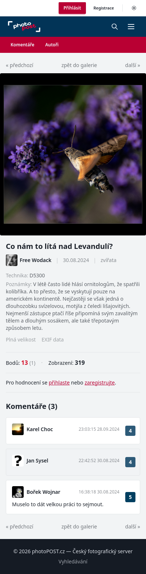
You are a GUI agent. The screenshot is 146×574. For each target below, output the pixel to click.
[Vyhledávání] (115, 26)
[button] (131, 26)
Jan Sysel (37, 460)
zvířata (108, 260)
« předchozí (19, 65)
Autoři (52, 45)
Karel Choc (40, 429)
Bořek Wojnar (43, 491)
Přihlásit (72, 8)
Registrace (104, 8)
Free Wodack (35, 260)
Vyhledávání (73, 561)
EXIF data (53, 339)
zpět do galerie (79, 65)
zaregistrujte (99, 382)
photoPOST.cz (48, 551)
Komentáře (22, 45)
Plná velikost (21, 339)
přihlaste (59, 382)
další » (132, 65)
